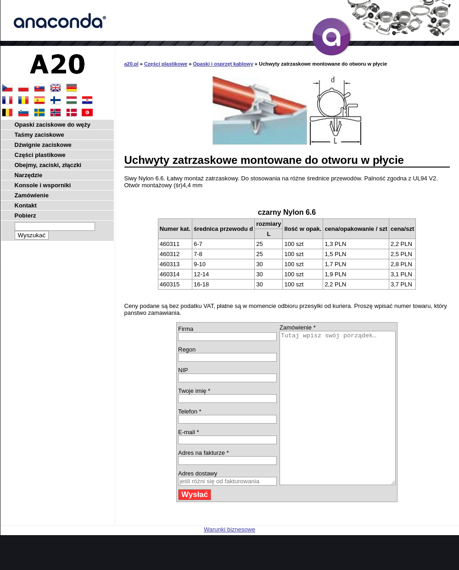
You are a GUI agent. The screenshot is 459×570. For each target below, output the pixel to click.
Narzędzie (29, 175)
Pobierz (25, 215)
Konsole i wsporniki (43, 185)
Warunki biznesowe (229, 559)
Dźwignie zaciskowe (43, 144)
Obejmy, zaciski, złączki (48, 165)
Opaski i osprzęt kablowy (223, 64)
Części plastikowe (165, 64)
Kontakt (26, 205)
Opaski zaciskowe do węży (52, 124)
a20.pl (131, 64)
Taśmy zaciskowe (39, 134)
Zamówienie (32, 195)
